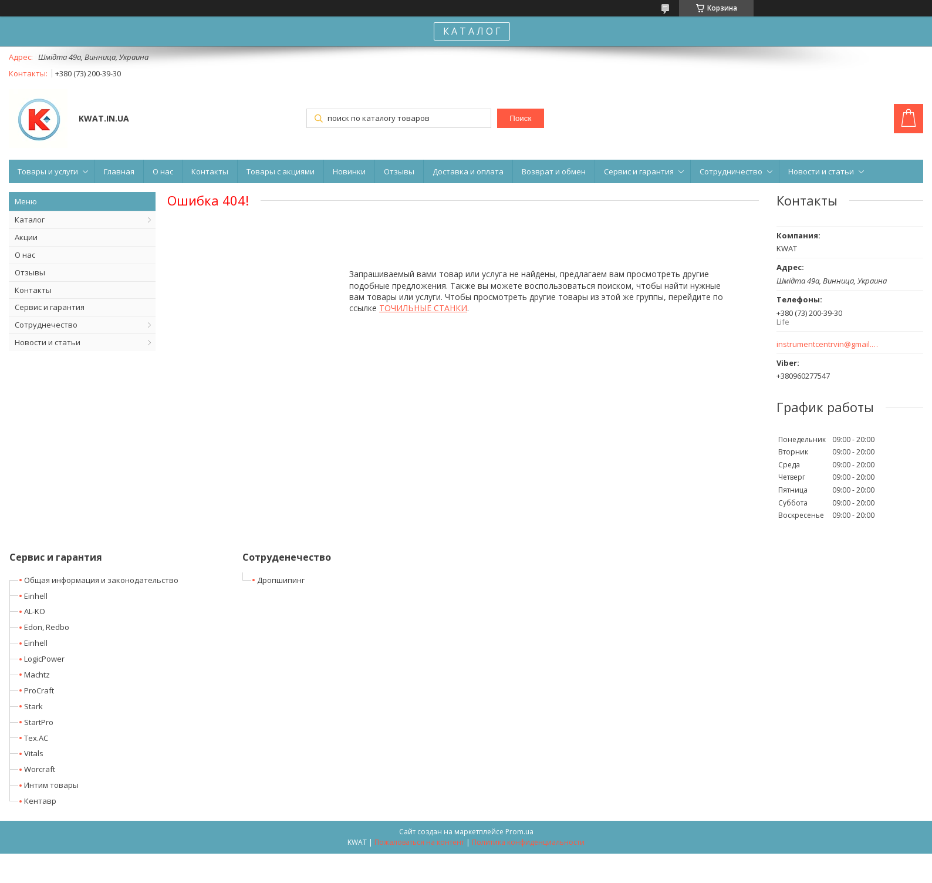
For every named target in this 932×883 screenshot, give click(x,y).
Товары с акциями (280, 171)
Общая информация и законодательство (101, 580)
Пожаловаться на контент (419, 842)
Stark (33, 706)
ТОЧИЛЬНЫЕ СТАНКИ (423, 308)
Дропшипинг (281, 580)
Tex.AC (36, 738)
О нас (163, 171)
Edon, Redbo (46, 627)
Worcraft (39, 769)
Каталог (30, 219)
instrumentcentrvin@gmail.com (827, 344)
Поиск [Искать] (520, 118)
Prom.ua (519, 832)
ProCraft (39, 690)
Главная (119, 171)
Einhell (36, 596)
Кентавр (40, 801)
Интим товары (51, 785)
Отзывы (399, 171)
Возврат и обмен (554, 171)
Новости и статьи (821, 171)
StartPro (38, 722)
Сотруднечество (46, 324)
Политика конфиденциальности (528, 842)
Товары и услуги (48, 171)
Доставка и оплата (468, 171)
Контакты (209, 171)
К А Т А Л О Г (472, 31)
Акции (26, 237)
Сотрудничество (731, 171)
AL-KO (34, 611)
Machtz (37, 674)
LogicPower (44, 658)
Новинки (349, 171)
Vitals (33, 753)
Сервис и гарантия (639, 171)
